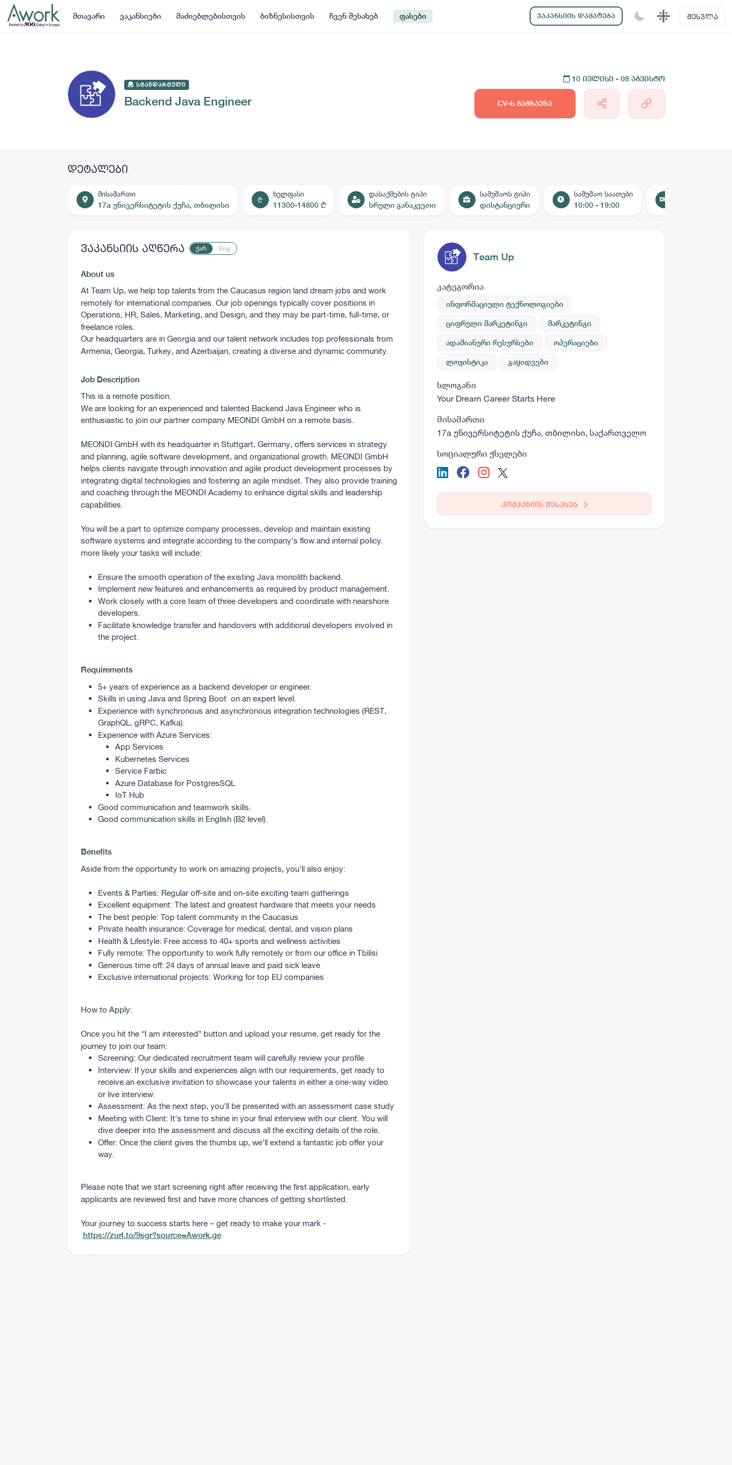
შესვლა (702, 16)
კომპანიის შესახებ (544, 504)
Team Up (493, 256)
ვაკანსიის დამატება (576, 16)
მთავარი (89, 16)
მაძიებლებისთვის (210, 16)
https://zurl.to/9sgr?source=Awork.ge (152, 1235)
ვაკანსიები (140, 16)
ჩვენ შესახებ (353, 16)
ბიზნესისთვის (287, 16)
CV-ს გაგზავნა (524, 103)
